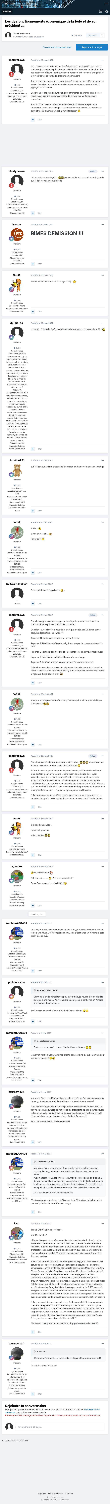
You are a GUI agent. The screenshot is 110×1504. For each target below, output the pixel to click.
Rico (16, 1223)
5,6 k (17, 485)
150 (17, 85)
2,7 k (17, 1248)
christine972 (16, 460)
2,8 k (17, 348)
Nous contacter (55, 1493)
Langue (41, 1493)
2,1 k (17, 1007)
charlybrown (23, 33)
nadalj (16, 522)
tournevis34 (16, 1091)
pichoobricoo (16, 982)
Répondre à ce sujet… (30, 1427)
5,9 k (17, 249)
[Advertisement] (35, 147)
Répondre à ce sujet (92, 47)
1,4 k (17, 547)
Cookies (69, 1493)
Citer (40, 119)
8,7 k (17, 891)
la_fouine (16, 866)
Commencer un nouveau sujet (57, 47)
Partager (77, 35)
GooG (16, 275)
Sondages (39, 36)
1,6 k (17, 300)
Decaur (16, 224)
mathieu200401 (16, 923)
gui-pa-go (16, 322)
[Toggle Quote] (35, 990)
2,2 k (17, 948)
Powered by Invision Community (55, 1500)
